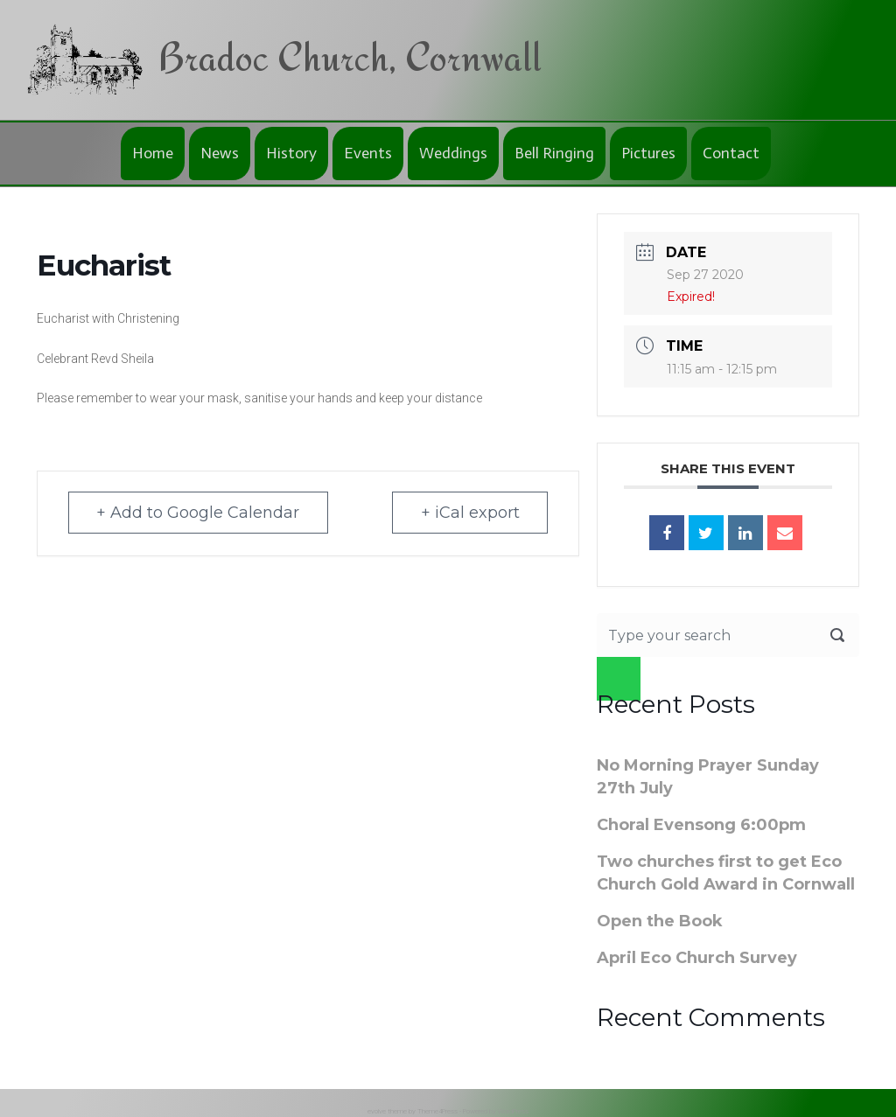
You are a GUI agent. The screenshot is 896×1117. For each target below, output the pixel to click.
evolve (377, 1111)
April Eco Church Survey (697, 957)
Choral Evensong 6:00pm (701, 824)
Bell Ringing (554, 153)
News (219, 153)
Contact (731, 153)
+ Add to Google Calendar (200, 512)
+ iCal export (467, 512)
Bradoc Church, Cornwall (350, 56)
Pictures (648, 153)
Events (368, 153)
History (291, 153)
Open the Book (660, 921)
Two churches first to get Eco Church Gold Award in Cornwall (726, 873)
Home (152, 153)
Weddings (453, 153)
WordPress (513, 1111)
